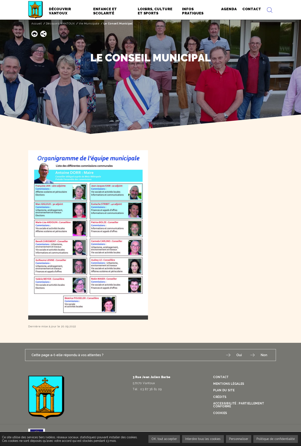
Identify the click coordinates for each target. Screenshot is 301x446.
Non (264, 355)
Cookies (220, 413)
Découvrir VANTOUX (60, 23)
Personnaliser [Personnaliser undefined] (238, 439)
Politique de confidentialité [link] (275, 439)
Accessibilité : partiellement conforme (238, 405)
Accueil (36, 23)
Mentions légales (228, 383)
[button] (34, 34)
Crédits (220, 397)
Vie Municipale (89, 23)
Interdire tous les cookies (203, 439)
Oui (239, 355)
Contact (221, 377)
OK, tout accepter (164, 439)
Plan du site (224, 390)
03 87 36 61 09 (151, 389)
